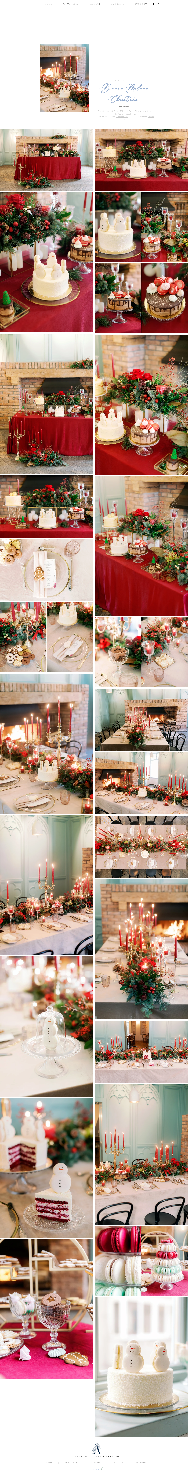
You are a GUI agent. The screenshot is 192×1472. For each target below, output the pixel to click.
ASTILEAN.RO (90, 1456)
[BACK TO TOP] (98, 1469)
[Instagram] (158, 4)
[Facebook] (153, 4)
